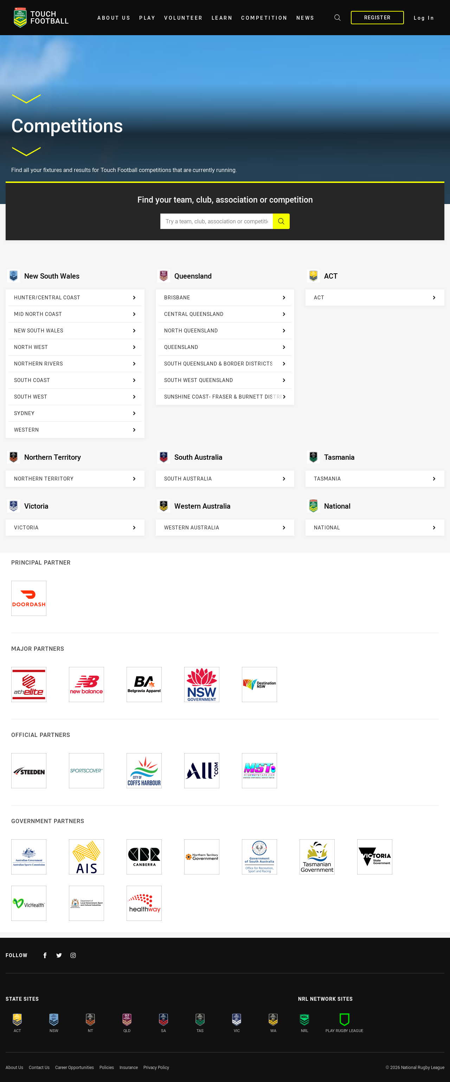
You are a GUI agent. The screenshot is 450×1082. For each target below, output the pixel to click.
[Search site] (337, 18)
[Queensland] (225, 347)
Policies (106, 1067)
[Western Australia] (225, 528)
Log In (424, 17)
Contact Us (39, 1067)
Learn (222, 17)
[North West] (75, 347)
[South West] (75, 397)
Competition (264, 17)
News (305, 17)
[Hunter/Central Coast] (75, 297)
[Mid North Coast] (75, 314)
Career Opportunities (74, 1067)
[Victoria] (75, 528)
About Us (114, 17)
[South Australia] (225, 479)
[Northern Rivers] (75, 364)
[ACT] (375, 297)
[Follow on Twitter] (59, 955)
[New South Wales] (75, 331)
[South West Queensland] (225, 380)
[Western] (75, 430)
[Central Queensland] (225, 314)
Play (147, 17)
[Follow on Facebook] (45, 955)
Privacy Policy (156, 1067)
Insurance (129, 1067)
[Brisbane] (225, 297)
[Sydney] (75, 413)
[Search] (281, 221)
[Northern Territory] (75, 479)
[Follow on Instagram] (73, 955)
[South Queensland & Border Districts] (225, 364)
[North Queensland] (225, 331)
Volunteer (183, 17)
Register (377, 17)
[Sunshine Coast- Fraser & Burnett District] (225, 397)
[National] (375, 528)
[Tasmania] (375, 479)
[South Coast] (75, 380)
